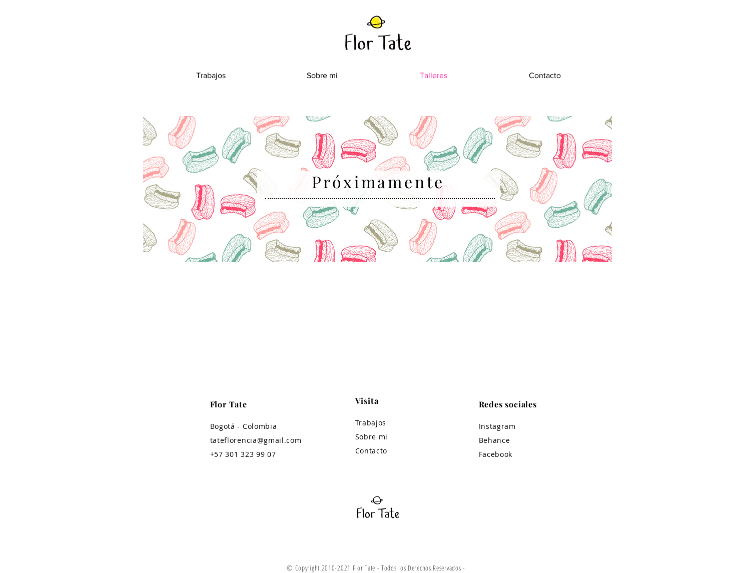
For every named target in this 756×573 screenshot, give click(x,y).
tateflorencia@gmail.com (256, 440)
